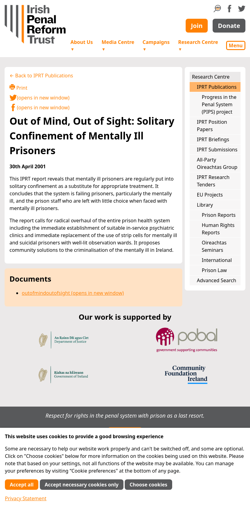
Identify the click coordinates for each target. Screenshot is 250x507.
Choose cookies (148, 484)
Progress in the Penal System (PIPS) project (219, 104)
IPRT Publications (217, 87)
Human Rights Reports (218, 229)
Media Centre (117, 45)
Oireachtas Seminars (214, 246)
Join (197, 25)
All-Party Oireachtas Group (217, 163)
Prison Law (214, 270)
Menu (236, 45)
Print (18, 87)
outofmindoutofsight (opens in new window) (73, 293)
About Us (81, 45)
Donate (229, 25)
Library (205, 204)
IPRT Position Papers (212, 126)
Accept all (21, 484)
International (217, 260)
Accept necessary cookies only (82, 484)
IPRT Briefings (213, 139)
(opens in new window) (39, 97)
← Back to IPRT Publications (41, 75)
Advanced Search (216, 280)
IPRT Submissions (217, 149)
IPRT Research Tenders (213, 181)
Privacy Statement (26, 498)
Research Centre (198, 45)
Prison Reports (219, 215)
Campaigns (155, 45)
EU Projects (210, 194)
